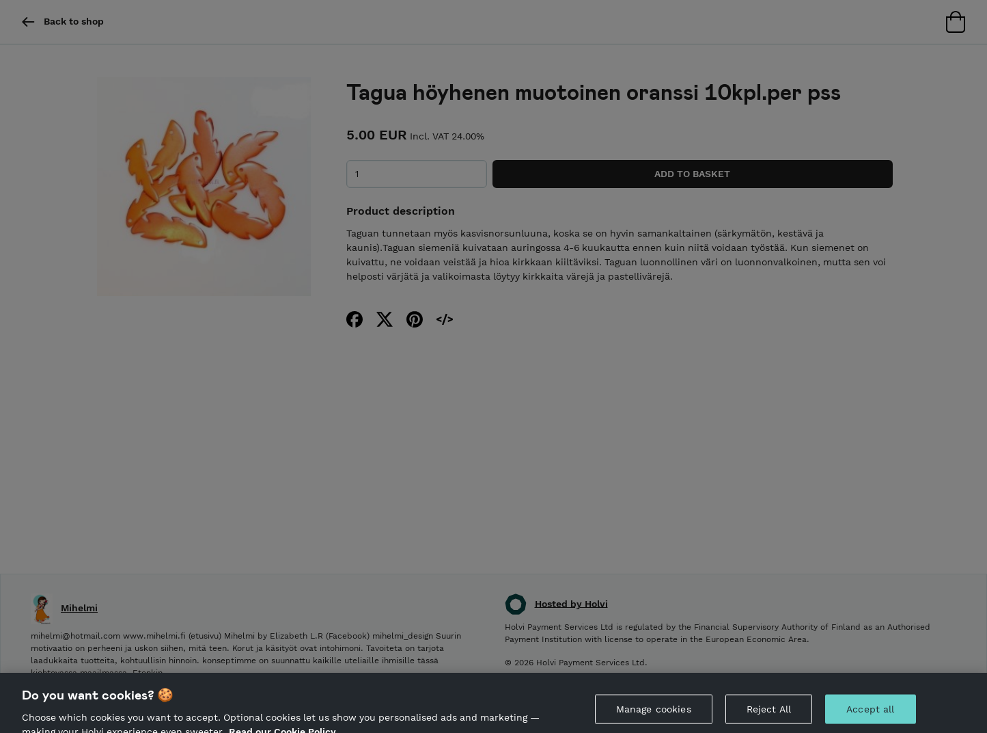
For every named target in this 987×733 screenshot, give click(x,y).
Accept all (870, 715)
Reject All (769, 715)
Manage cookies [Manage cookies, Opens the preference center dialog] (653, 715)
